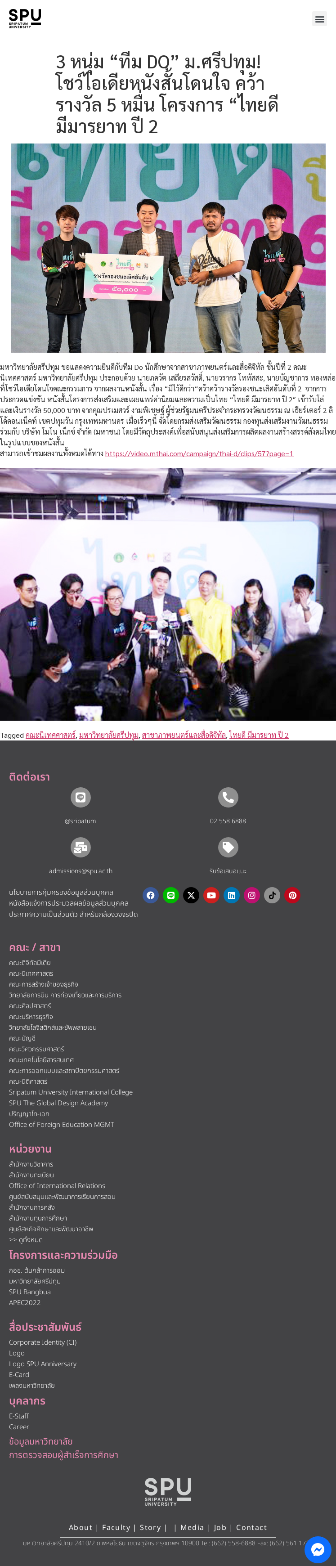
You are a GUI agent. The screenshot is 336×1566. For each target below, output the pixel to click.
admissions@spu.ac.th (80, 871)
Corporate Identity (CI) (42, 1342)
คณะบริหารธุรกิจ (31, 1017)
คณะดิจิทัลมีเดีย (30, 963)
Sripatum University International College (71, 1092)
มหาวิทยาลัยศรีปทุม (109, 735)
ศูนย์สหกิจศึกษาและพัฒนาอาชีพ (51, 1229)
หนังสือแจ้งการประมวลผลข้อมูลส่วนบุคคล (69, 903)
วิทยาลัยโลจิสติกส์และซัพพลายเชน (53, 1028)
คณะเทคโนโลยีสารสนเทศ (41, 1060)
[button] (319, 18)
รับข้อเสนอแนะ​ (228, 871)
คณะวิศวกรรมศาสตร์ (36, 1049)
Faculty (116, 1527)
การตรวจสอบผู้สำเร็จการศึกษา (63, 1455)
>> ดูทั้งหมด (26, 1240)
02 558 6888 (228, 821)
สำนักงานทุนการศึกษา (38, 1218)
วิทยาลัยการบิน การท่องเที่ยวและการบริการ (65, 995)
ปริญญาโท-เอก (29, 1114)
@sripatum (80, 821)
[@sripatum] (81, 797)
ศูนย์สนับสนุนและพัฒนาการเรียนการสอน (62, 1197)
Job (220, 1527)
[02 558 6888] (228, 797)
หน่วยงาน (30, 1149)
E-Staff (19, 1416)
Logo (17, 1353)
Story (150, 1527)
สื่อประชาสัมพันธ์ (45, 1327)
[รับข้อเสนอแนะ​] (228, 847)
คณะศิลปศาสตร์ (30, 1006)
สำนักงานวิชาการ (31, 1164)
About (81, 1527)
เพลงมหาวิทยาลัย (32, 1386)
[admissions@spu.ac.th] (81, 847)
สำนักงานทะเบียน (31, 1175)
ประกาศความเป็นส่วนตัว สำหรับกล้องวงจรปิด (73, 914)
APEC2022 (25, 1303)
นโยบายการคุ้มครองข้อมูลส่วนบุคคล (61, 892)
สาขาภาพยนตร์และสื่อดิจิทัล (184, 735)
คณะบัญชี (22, 1038)
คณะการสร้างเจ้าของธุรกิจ (43, 984)
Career (19, 1427)
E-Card (19, 1375)
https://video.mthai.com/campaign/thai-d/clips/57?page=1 (199, 453)
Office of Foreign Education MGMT (61, 1125)
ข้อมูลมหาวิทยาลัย (41, 1442)
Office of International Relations (57, 1186)
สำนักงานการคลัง (32, 1208)
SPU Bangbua (30, 1292)
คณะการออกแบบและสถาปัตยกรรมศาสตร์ (64, 1071)
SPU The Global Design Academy (58, 1103)
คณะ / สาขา (35, 948)
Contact (251, 1527)
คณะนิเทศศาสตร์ (51, 735)
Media (193, 1527)
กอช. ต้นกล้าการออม (37, 1270)
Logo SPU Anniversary (42, 1364)
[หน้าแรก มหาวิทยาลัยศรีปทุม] (168, 1492)
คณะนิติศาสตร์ (28, 1082)
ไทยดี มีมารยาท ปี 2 (259, 735)
